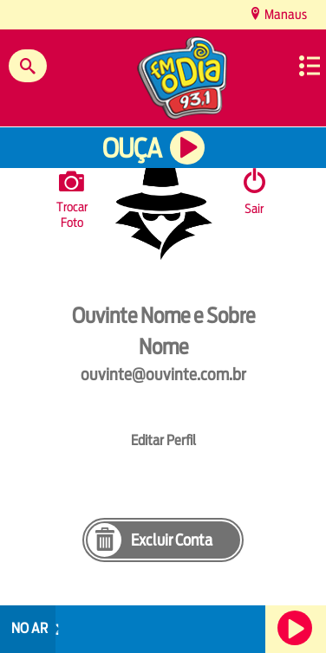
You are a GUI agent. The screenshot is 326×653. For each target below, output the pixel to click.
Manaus (284, 14)
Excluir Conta (171, 540)
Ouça (131, 148)
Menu (309, 66)
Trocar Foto (72, 196)
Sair (254, 208)
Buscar (28, 65)
